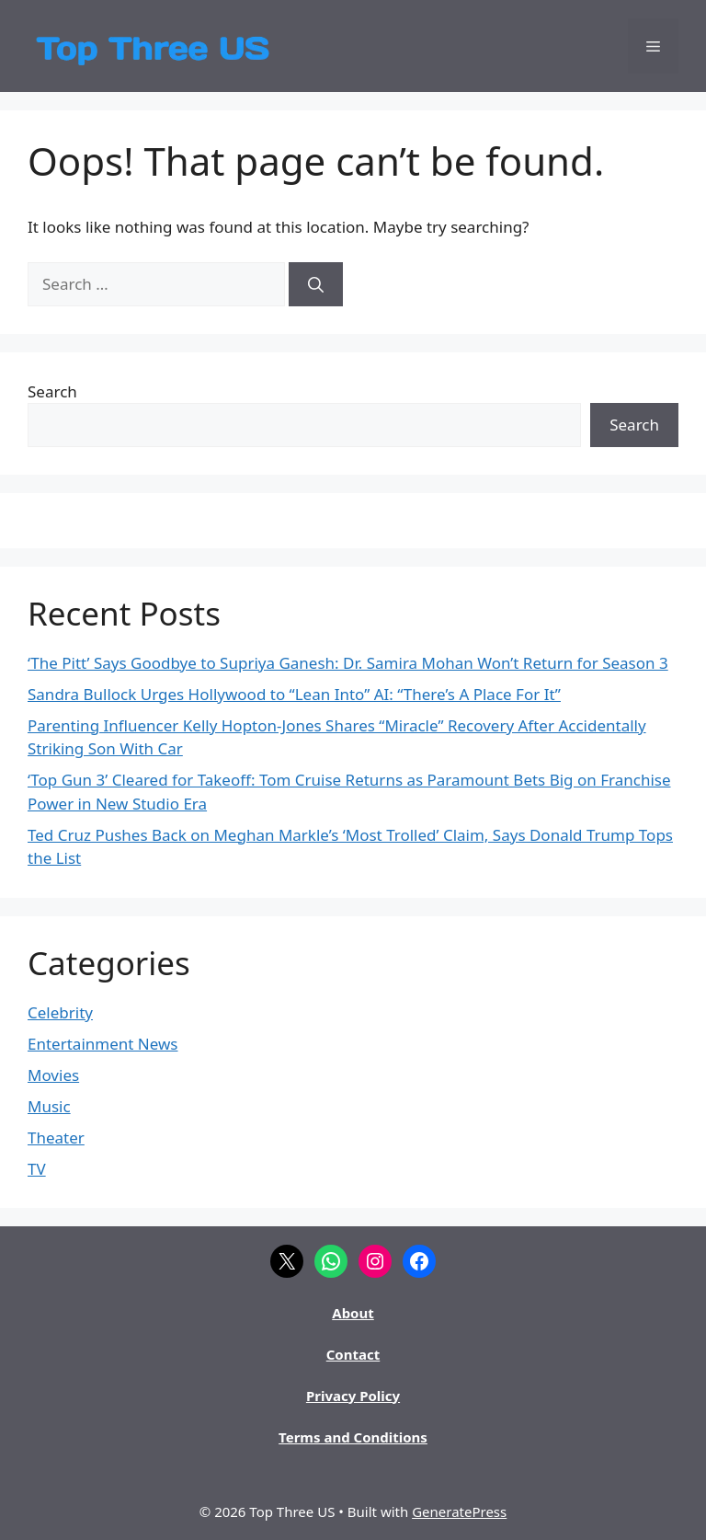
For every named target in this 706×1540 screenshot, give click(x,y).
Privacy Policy (353, 1395)
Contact (353, 1354)
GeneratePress (459, 1511)
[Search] (316, 284)
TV (37, 1168)
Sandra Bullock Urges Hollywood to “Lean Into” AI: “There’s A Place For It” (294, 694)
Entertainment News (103, 1043)
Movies (53, 1075)
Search (52, 391)
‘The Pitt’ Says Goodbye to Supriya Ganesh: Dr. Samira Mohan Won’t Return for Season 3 (348, 662)
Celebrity (60, 1012)
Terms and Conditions (353, 1437)
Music (49, 1106)
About (353, 1313)
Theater (56, 1137)
